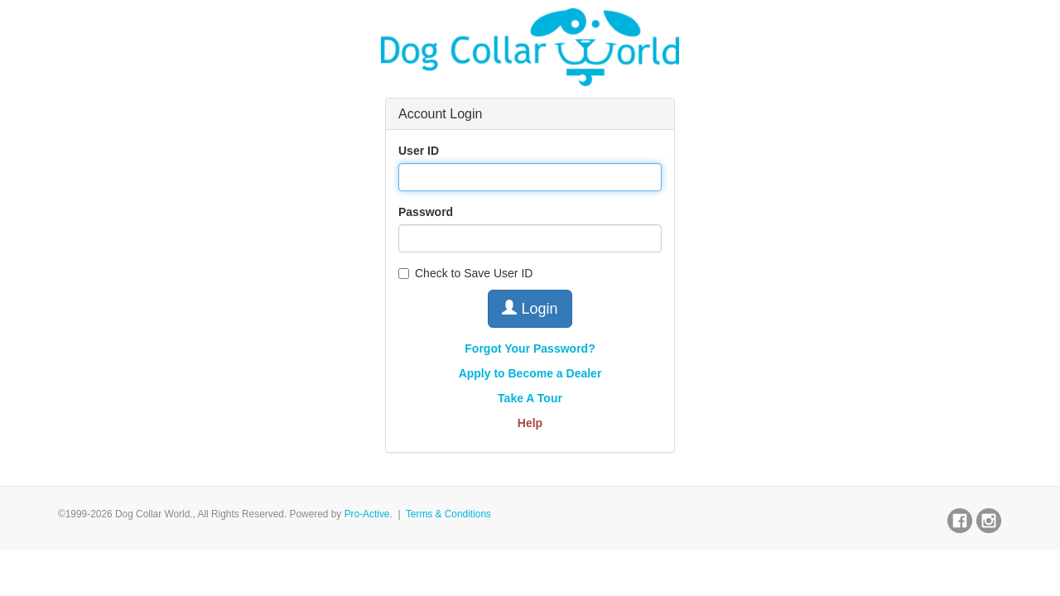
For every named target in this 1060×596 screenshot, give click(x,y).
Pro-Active (367, 514)
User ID (418, 150)
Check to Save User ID (465, 273)
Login (529, 308)
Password (425, 212)
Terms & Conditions (448, 514)
